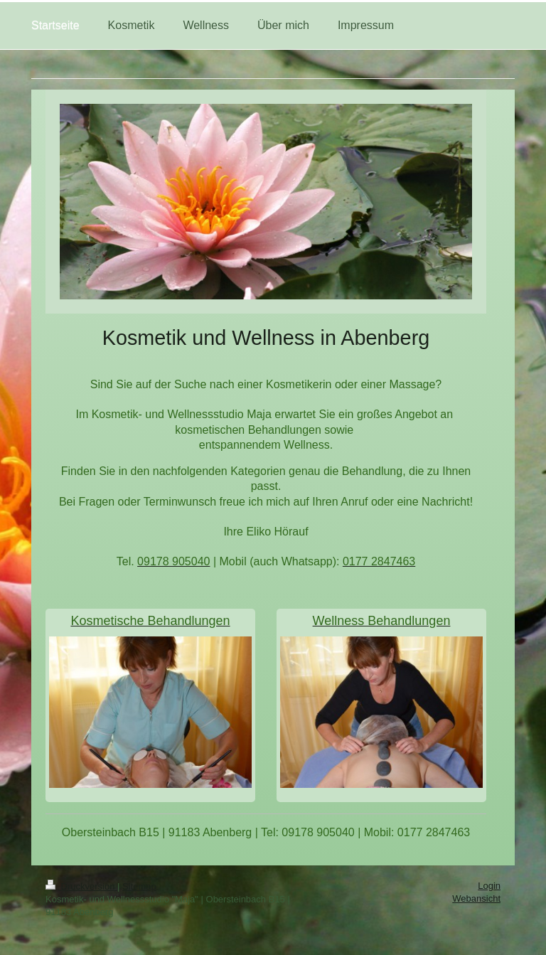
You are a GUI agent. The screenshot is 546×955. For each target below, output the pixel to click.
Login (489, 885)
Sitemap (139, 886)
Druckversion (81, 886)
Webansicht (476, 898)
